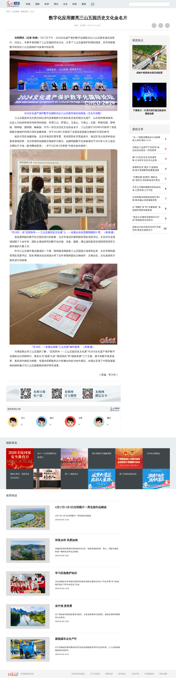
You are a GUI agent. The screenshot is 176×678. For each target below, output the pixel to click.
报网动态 (109, 674)
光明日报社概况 (78, 674)
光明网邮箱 (149, 674)
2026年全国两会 (153, 453)
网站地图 (163, 674)
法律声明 (135, 674)
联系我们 (122, 674)
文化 (65, 4)
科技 (74, 4)
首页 (8, 12)
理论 (56, 4)
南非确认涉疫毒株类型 (146, 200)
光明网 (83, 25)
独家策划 (24, 12)
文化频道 (15, 12)
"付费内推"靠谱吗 (140, 177)
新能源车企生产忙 (57, 638)
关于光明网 (95, 674)
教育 (84, 4)
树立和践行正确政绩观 (101, 453)
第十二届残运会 (71, 474)
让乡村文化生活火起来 (146, 160)
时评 (47, 4)
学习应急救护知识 (57, 573)
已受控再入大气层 (144, 190)
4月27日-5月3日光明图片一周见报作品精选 (71, 507)
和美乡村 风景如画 (57, 540)
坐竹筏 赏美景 (54, 605)
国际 (37, 4)
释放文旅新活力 (145, 230)
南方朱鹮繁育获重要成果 (147, 170)
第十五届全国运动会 (128, 474)
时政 (28, 4)
